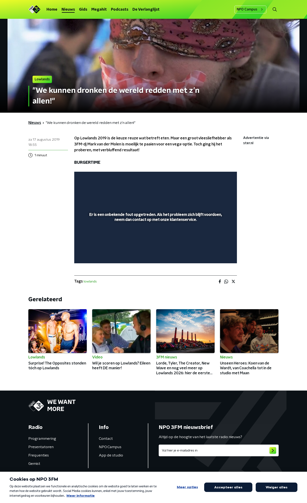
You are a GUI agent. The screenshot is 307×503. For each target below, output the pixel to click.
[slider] (155, 243)
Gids (83, 9)
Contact (106, 439)
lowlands (90, 281)
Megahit (99, 9)
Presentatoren (41, 447)
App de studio (111, 455)
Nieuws (68, 9)
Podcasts (119, 9)
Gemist (34, 464)
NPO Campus (250, 9)
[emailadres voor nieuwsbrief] (219, 450)
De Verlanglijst (146, 9)
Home (52, 9)
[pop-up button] (218, 254)
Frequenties (38, 455)
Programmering (42, 439)
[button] (275, 9)
